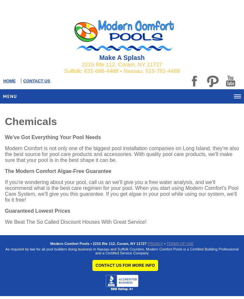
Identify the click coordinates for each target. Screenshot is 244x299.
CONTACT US (36, 80)
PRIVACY (155, 244)
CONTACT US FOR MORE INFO (125, 265)
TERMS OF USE (180, 244)
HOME (9, 80)
